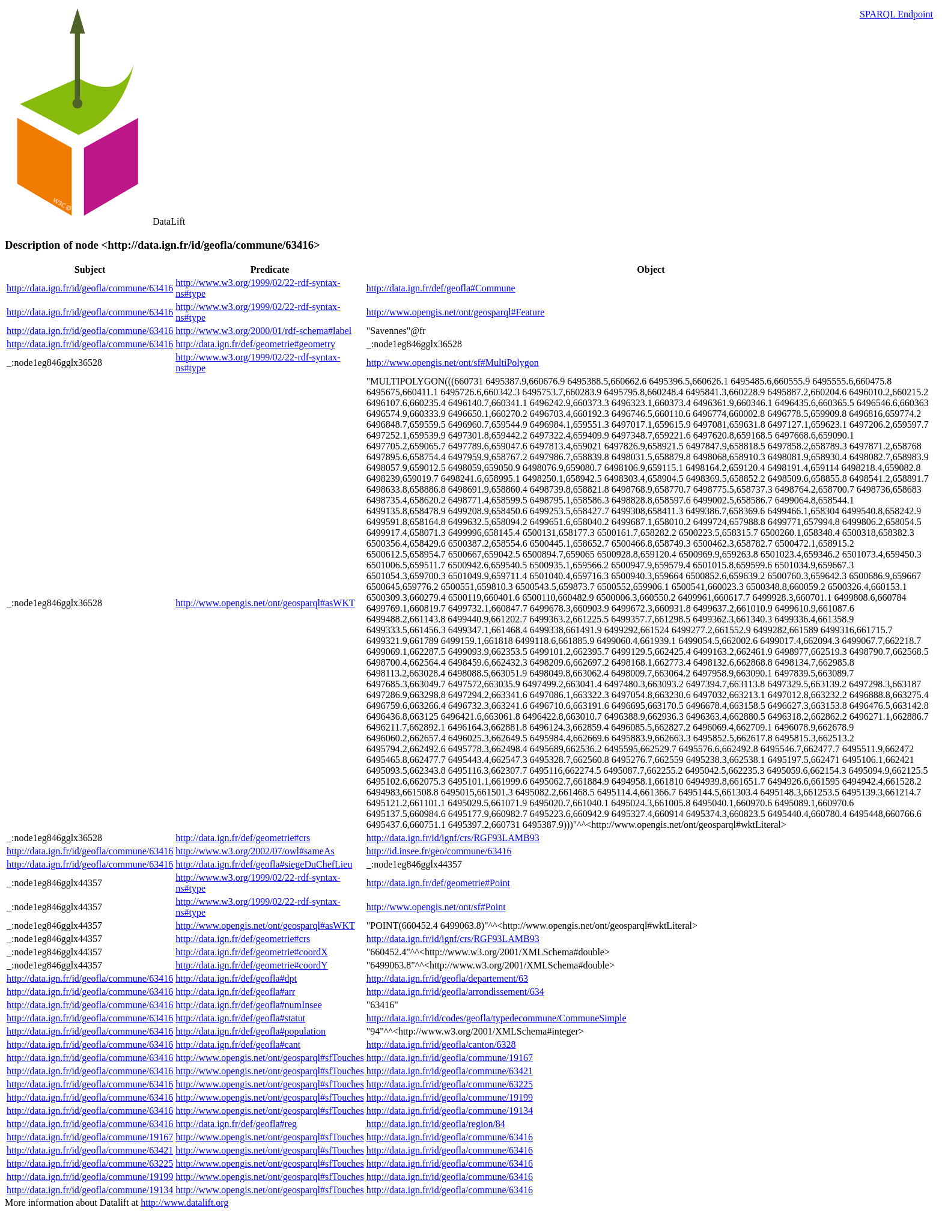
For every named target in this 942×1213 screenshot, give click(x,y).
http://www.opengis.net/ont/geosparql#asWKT (264, 603)
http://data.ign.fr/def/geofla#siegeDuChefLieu (263, 864)
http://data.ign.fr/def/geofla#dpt (236, 978)
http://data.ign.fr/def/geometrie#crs (242, 838)
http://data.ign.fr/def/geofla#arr (235, 992)
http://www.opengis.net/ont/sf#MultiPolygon (452, 362)
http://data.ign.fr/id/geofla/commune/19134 (449, 1110)
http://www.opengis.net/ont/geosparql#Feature (455, 312)
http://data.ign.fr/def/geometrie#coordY (251, 965)
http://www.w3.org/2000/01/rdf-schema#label (263, 331)
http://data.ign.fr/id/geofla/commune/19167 (449, 1058)
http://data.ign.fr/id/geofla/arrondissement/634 (455, 992)
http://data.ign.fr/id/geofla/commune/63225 (449, 1084)
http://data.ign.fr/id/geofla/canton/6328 (441, 1044)
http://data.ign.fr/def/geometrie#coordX (251, 952)
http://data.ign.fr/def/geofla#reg (236, 1124)
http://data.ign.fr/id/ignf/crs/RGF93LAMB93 (452, 838)
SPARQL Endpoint (896, 14)
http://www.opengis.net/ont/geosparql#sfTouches (269, 1058)
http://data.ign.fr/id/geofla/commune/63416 (90, 288)
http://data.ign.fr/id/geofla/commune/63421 (449, 1071)
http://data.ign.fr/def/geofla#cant (237, 1044)
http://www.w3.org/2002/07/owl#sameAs (254, 851)
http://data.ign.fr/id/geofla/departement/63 (447, 978)
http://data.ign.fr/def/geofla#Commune (440, 288)
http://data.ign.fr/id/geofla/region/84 (435, 1124)
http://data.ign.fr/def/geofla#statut (240, 1018)
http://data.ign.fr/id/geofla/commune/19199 (449, 1097)
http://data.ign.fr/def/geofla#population (250, 1031)
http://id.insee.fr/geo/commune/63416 (439, 851)
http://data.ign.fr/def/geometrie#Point (438, 883)
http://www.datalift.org (184, 1202)
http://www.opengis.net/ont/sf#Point (436, 907)
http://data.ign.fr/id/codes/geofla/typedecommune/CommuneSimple (496, 1018)
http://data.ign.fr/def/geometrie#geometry (255, 344)
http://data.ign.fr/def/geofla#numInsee (248, 1005)
